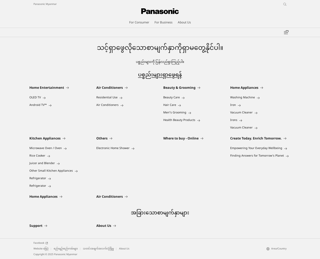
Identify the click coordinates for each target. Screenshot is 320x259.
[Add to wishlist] (286, 32)
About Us (124, 248)
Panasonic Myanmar (45, 4)
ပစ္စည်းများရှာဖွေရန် (160, 75)
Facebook (40, 243)
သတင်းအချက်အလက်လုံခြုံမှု (98, 248)
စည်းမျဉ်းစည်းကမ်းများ (66, 248)
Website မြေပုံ (41, 248)
